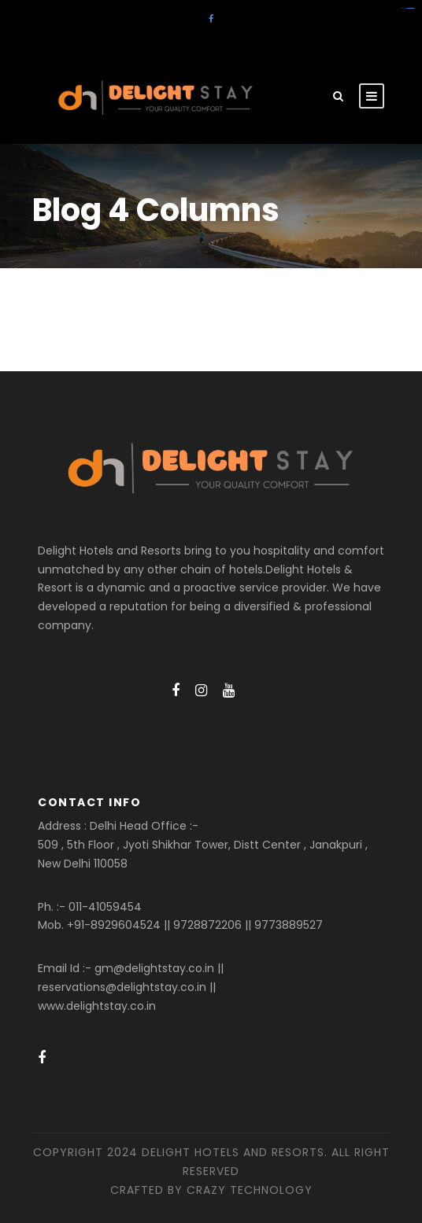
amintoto (412, 8)
